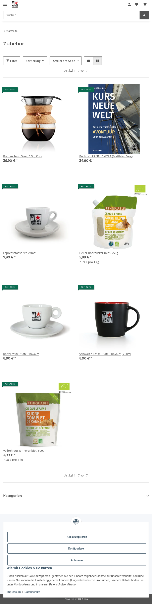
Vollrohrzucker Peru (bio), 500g (23, 450)
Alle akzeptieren (77, 536)
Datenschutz (32, 592)
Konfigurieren (76, 548)
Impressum (14, 592)
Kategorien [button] (12, 496)
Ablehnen (77, 560)
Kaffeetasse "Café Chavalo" (21, 354)
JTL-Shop (83, 599)
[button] (129, 4)
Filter (11, 61)
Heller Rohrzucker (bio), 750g (98, 253)
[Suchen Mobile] (71, 15)
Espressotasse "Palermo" (20, 253)
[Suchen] (144, 15)
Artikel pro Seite (64, 61)
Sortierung (33, 61)
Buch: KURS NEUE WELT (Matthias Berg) (106, 156)
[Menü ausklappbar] (5, 2)
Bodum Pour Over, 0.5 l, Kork (22, 156)
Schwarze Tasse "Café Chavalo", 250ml (105, 354)
